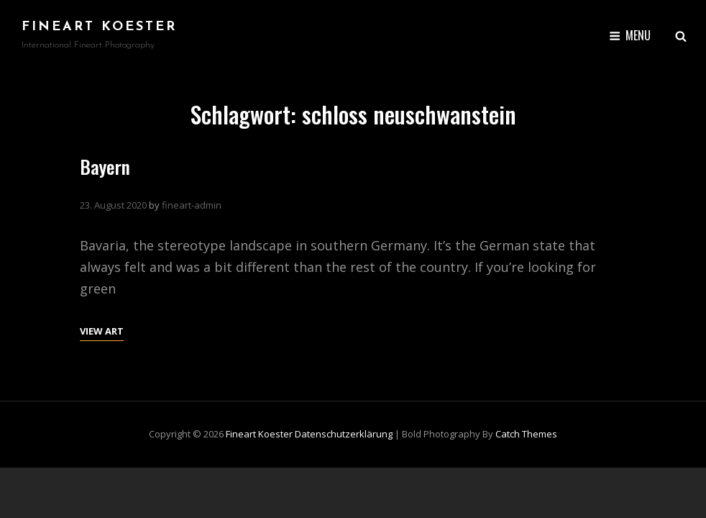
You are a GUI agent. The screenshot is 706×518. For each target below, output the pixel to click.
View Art (102, 329)
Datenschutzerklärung (344, 433)
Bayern (105, 167)
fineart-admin (191, 205)
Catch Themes (526, 433)
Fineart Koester (99, 27)
